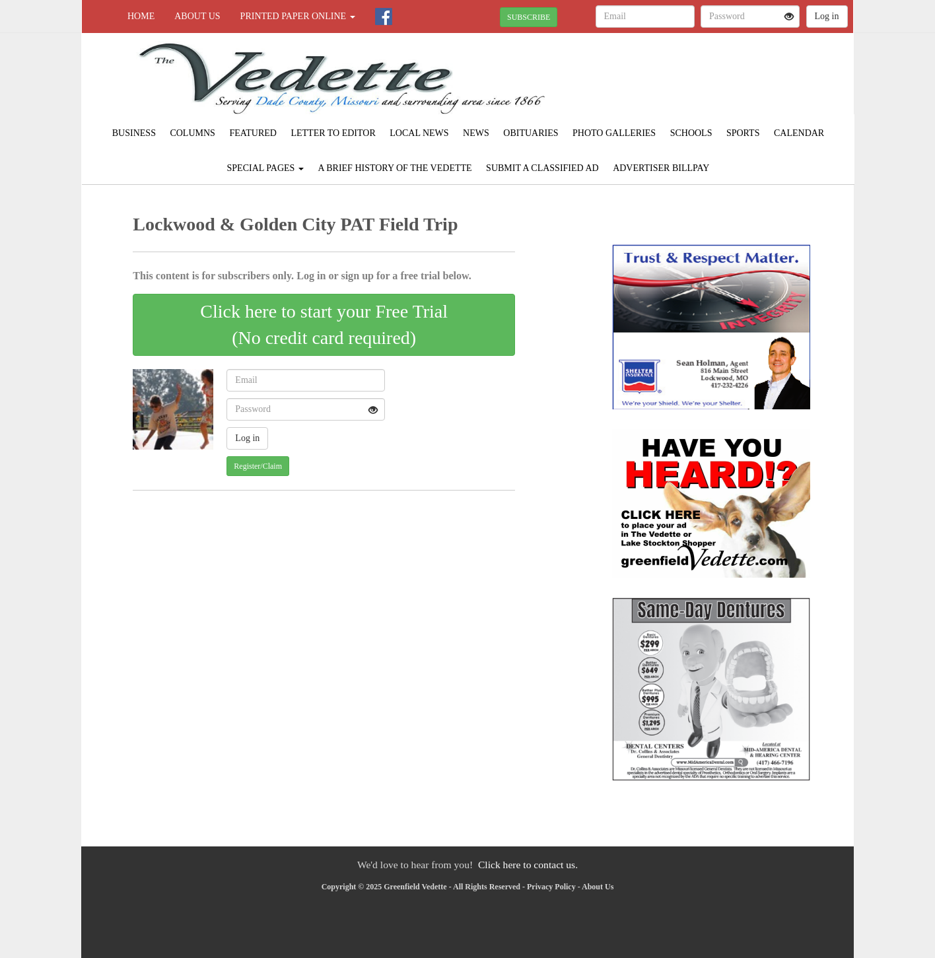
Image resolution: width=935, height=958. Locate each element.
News (476, 133)
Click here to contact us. (528, 864)
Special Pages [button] (265, 168)
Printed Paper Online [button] (297, 16)
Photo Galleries (614, 133)
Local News (419, 133)
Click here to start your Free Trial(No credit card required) (324, 324)
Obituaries (530, 133)
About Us (197, 16)
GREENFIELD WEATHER (732, 79)
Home (141, 16)
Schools (691, 133)
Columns (192, 133)
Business (134, 133)
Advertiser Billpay (661, 168)
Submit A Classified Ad (542, 168)
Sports (743, 133)
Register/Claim (258, 466)
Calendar (799, 133)
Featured (253, 133)
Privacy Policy (551, 886)
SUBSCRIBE (528, 17)
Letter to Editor (333, 133)
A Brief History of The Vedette (394, 168)
